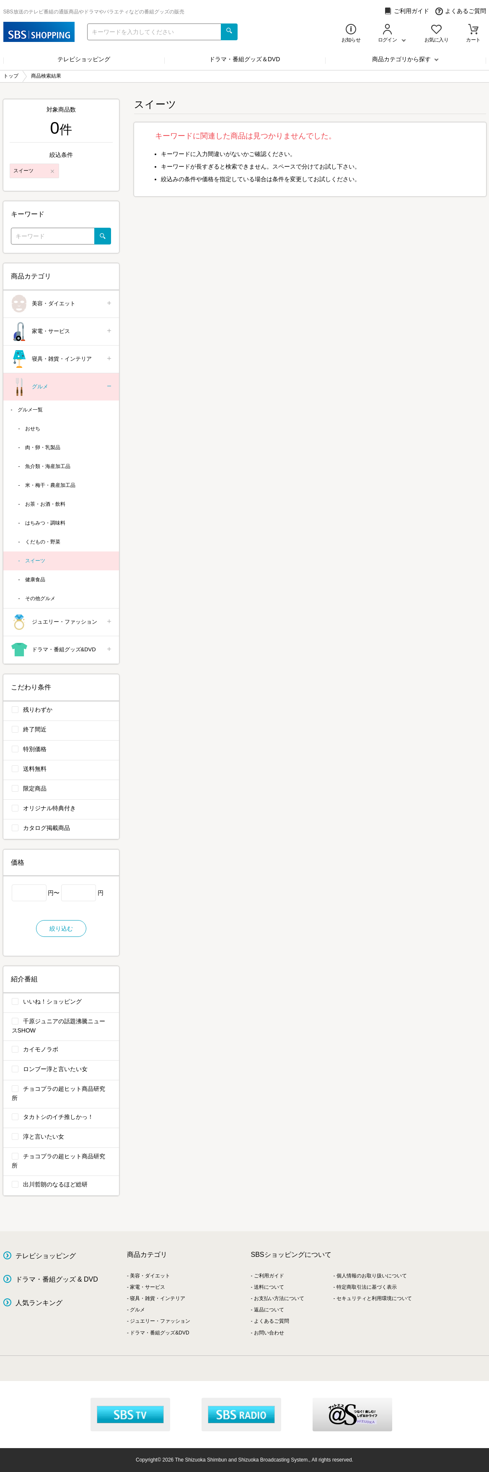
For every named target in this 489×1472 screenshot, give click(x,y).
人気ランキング (39, 1302)
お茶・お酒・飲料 (45, 504)
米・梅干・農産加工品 (50, 485)
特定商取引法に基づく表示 (366, 1287)
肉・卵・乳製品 (42, 447)
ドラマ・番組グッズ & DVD (57, 1279)
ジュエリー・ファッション (62, 622)
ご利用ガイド (406, 11)
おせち (32, 429)
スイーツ (35, 561)
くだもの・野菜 (42, 542)
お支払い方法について (279, 1298)
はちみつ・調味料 (45, 523)
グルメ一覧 (30, 410)
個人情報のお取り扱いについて (371, 1276)
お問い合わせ (269, 1333)
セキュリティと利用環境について (374, 1298)
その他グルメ (40, 598)
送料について (269, 1287)
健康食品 (35, 580)
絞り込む (61, 928)
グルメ (62, 386)
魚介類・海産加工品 (47, 466)
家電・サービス (62, 331)
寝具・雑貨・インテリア (62, 359)
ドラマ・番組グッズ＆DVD (244, 59)
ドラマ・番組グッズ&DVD (62, 649)
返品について (269, 1310)
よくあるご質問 (460, 11)
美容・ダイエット (62, 303)
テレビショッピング (83, 59)
